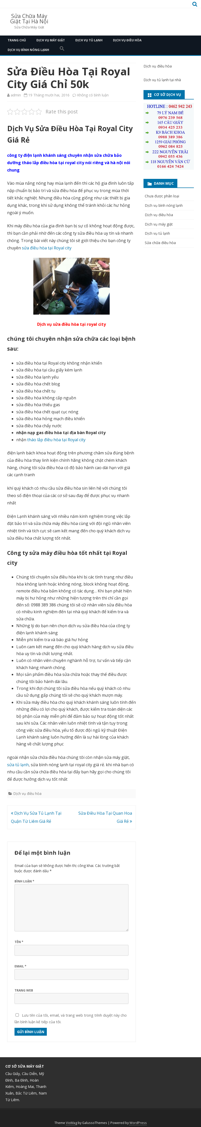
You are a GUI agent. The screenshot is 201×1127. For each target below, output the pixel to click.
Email (20, 966)
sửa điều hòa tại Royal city (46, 248)
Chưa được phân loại (162, 196)
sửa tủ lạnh (18, 764)
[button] (62, 50)
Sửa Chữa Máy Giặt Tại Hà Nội (29, 18)
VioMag (71, 1123)
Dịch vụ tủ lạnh (89, 40)
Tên (19, 942)
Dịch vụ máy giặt (50, 40)
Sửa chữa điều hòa (160, 242)
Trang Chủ (17, 40)
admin (16, 95)
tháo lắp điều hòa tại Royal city (56, 439)
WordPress (138, 1123)
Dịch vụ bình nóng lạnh (28, 50)
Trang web (24, 990)
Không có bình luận (93, 95)
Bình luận (24, 881)
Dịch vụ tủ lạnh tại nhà (162, 79)
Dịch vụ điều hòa (127, 40)
